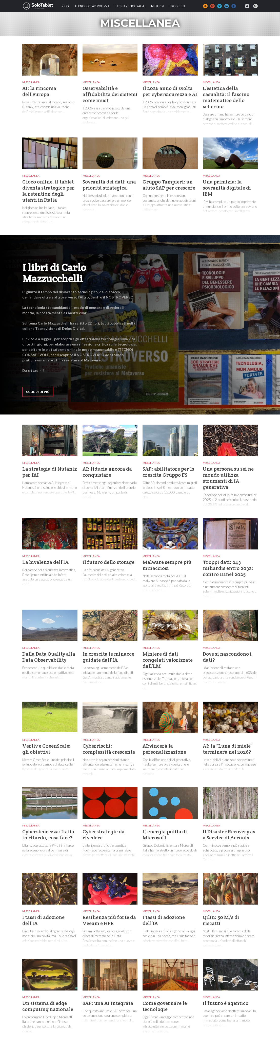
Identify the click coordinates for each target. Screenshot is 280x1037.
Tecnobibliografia (129, 6)
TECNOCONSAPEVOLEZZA (92, 6)
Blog (65, 6)
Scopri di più (38, 392)
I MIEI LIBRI (157, 6)
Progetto (177, 6)
